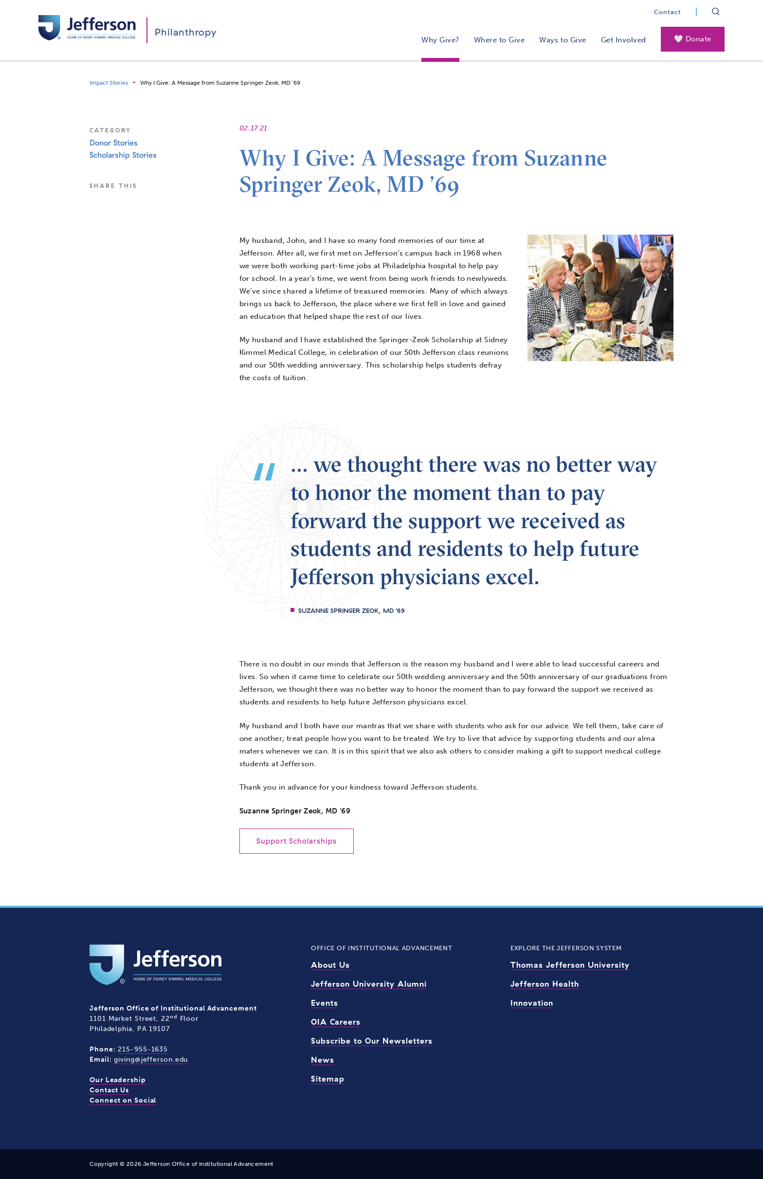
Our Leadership (118, 1080)
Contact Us (109, 1090)
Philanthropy (186, 32)
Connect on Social (123, 1100)
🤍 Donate (692, 39)
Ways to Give (562, 40)
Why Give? (440, 40)
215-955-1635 (143, 1049)
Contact (667, 12)
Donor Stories (114, 142)
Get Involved (623, 40)
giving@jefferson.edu (151, 1059)
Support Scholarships (296, 841)
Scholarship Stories (123, 155)
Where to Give (499, 40)
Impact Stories (109, 82)
